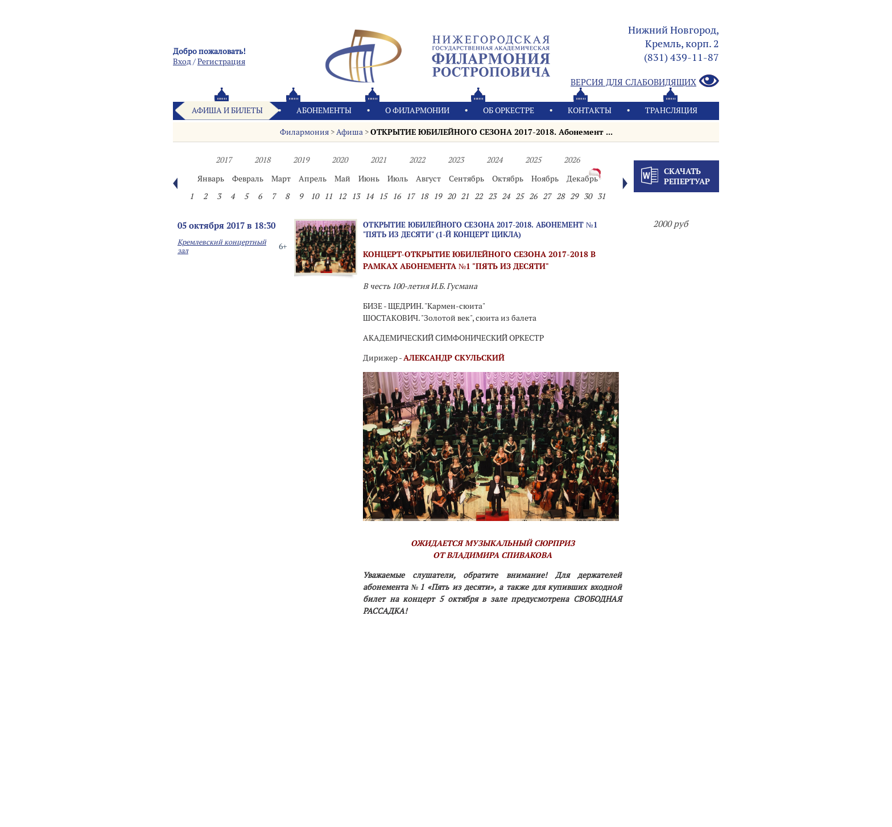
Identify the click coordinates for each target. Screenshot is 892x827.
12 (342, 196)
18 (424, 196)
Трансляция (671, 110)
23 (492, 196)
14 (369, 196)
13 (356, 196)
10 (315, 196)
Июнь (368, 178)
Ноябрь (545, 178)
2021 (378, 160)
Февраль (247, 178)
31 (601, 196)
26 (533, 196)
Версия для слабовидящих (645, 82)
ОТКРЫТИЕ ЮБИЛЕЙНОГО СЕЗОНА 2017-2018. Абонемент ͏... (491, 132)
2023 (456, 160)
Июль (397, 178)
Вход (182, 61)
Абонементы (324, 110)
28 (560, 196)
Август (428, 178)
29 (574, 196)
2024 (494, 160)
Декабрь (582, 178)
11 (328, 196)
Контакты (590, 110)
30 (588, 196)
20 (451, 196)
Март (281, 178)
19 (437, 196)
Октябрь (507, 178)
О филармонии (417, 110)
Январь (210, 178)
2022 (417, 160)
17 (410, 196)
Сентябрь (466, 178)
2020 (340, 160)
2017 (224, 160)
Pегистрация (221, 61)
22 (478, 196)
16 (396, 196)
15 (383, 196)
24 (506, 196)
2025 (533, 160)
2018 (262, 160)
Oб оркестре (508, 110)
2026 (572, 160)
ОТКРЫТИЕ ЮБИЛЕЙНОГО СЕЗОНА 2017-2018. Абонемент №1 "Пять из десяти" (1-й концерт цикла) (480, 229)
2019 (301, 160)
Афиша (349, 132)
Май (342, 178)
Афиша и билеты (227, 110)
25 (519, 196)
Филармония (304, 132)
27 (547, 196)
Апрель (313, 178)
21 (465, 196)
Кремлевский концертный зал (221, 246)
